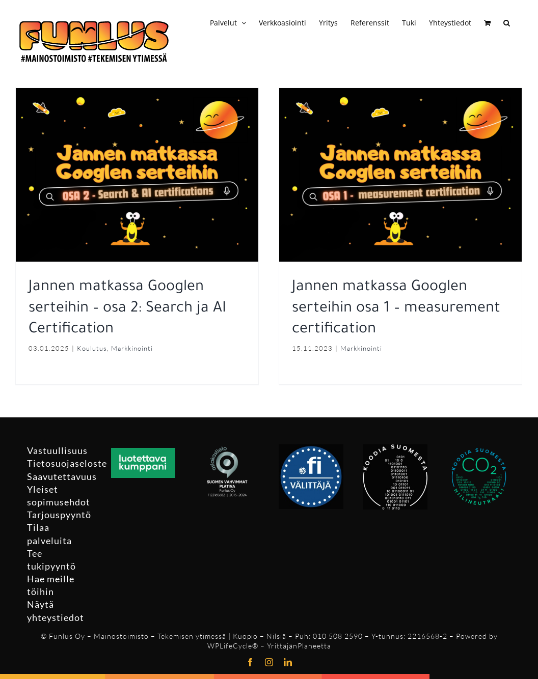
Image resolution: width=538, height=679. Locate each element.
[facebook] (250, 662)
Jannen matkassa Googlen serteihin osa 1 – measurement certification (391, 308)
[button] (506, 21)
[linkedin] (288, 662)
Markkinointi (132, 348)
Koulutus (92, 348)
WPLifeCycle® (232, 645)
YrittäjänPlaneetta (299, 645)
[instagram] (269, 662)
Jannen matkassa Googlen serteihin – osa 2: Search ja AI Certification (127, 308)
